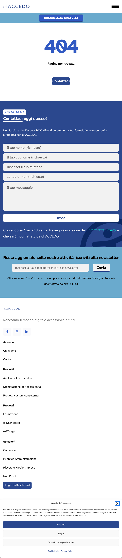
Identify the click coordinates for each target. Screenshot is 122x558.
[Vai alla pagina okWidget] (9, 431)
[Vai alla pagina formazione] (10, 414)
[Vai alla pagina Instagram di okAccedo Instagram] (17, 332)
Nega (61, 533)
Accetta (61, 524)
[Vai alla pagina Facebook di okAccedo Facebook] (7, 332)
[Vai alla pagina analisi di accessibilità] (17, 378)
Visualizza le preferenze (61, 542)
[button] (117, 503)
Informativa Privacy (101, 230)
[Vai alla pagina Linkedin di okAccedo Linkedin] (27, 332)
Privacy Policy (66, 551)
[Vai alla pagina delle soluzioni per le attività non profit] (9, 476)
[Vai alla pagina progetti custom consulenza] (21, 395)
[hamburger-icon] (115, 6)
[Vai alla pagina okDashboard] (11, 423)
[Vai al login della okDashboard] (17, 485)
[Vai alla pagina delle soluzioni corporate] (9, 450)
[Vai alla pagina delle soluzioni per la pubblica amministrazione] (20, 459)
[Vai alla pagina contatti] (61, 81)
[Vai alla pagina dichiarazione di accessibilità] (22, 386)
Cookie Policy (53, 551)
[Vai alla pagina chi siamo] (9, 350)
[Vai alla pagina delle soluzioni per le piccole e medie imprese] (19, 467)
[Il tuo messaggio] (61, 196)
